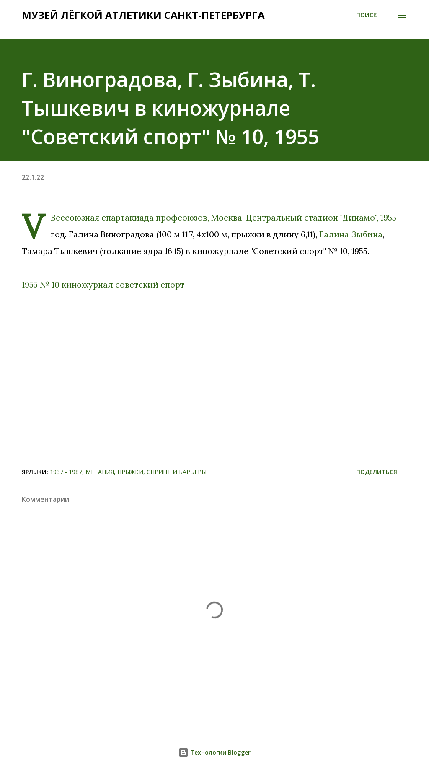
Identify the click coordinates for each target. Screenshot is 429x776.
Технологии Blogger (214, 752)
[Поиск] (366, 15)
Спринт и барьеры (177, 472)
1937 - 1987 (66, 472)
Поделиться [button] (376, 472)
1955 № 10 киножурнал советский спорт (103, 284)
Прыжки (130, 472)
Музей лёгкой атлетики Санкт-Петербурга (143, 15)
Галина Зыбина (350, 234)
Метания (99, 472)
